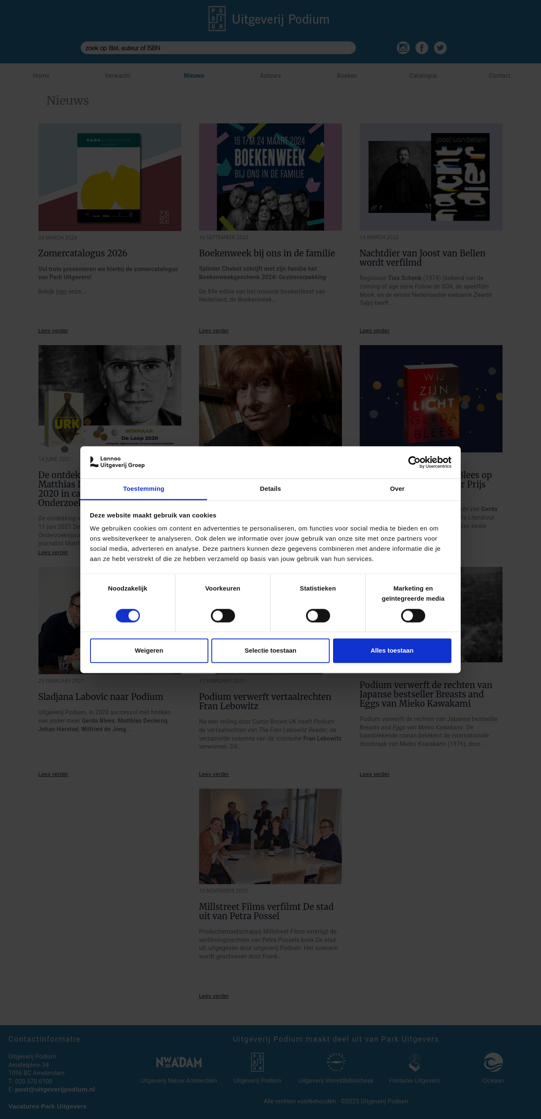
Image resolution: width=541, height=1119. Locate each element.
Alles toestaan (392, 650)
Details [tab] (270, 489)
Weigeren (149, 650)
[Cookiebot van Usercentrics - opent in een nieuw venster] (414, 462)
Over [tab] (397, 489)
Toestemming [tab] (143, 489)
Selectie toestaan (271, 650)
